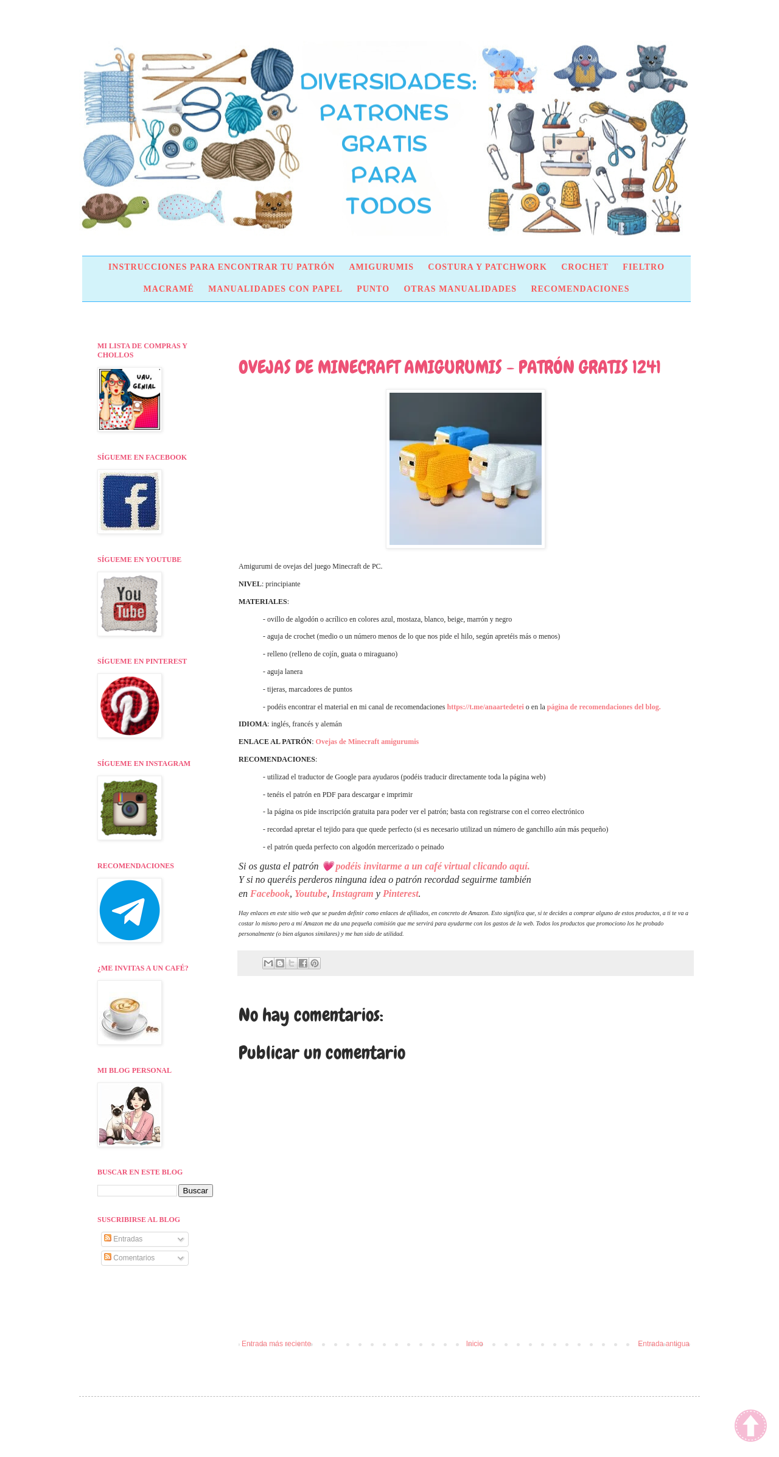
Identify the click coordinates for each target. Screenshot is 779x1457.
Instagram (352, 893)
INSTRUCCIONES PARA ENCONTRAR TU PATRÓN (221, 267)
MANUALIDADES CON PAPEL (275, 288)
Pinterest (401, 893)
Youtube (311, 893)
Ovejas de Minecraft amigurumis (367, 741)
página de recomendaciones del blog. (604, 707)
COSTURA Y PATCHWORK (487, 267)
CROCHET (585, 267)
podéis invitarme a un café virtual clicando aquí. (433, 866)
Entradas (123, 1239)
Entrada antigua (664, 1343)
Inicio (474, 1343)
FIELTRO (644, 267)
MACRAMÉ (169, 288)
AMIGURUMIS (381, 267)
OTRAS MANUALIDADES (460, 288)
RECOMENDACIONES (580, 288)
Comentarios (129, 1258)
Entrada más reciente (276, 1343)
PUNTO (373, 288)
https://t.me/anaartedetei (485, 707)
